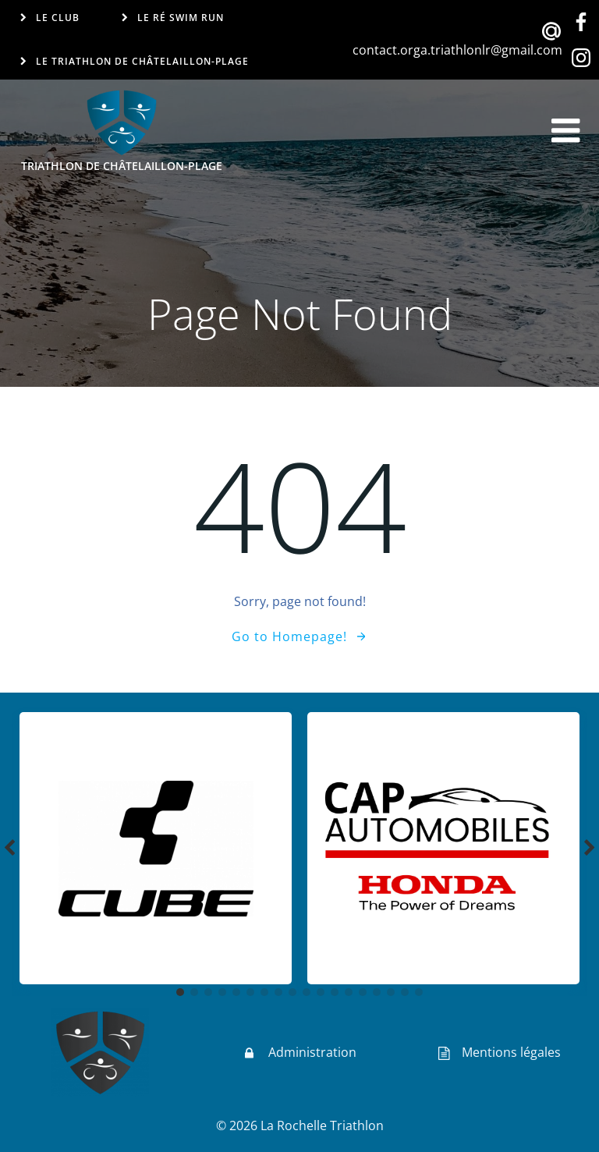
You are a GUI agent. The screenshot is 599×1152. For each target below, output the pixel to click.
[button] (180, 992)
